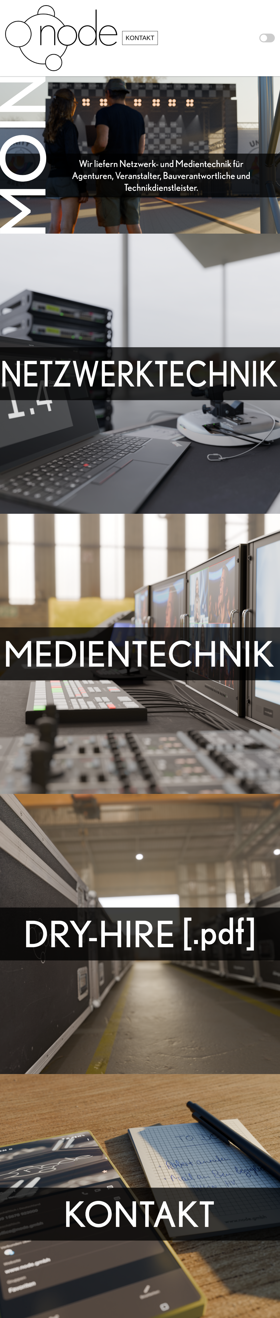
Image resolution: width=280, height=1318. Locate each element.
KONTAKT (140, 37)
